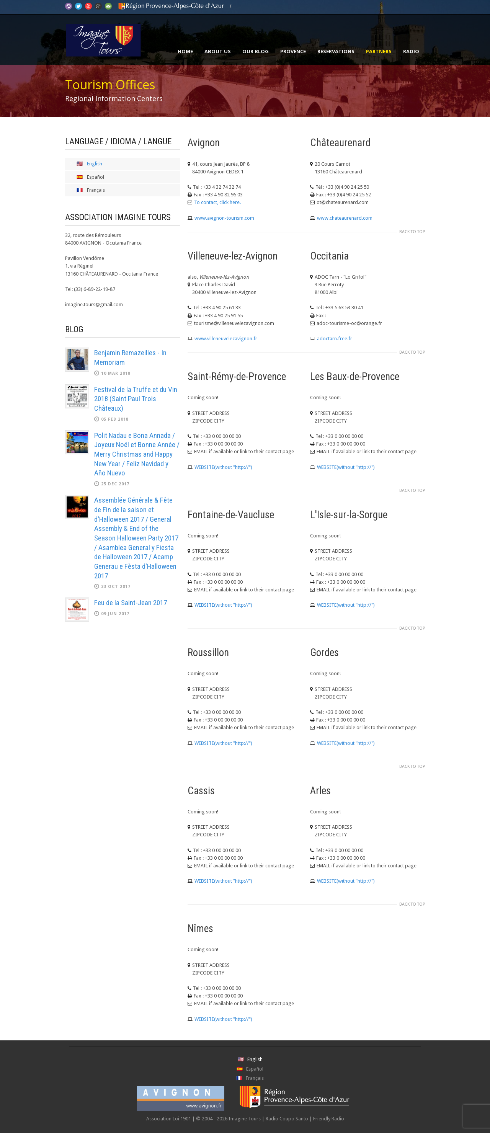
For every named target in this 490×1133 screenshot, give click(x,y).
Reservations (335, 51)
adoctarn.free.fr (334, 338)
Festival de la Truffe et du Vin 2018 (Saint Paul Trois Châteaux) (135, 399)
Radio (411, 51)
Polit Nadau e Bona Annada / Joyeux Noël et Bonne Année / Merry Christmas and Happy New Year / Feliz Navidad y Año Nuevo (137, 454)
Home (185, 51)
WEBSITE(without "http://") (223, 467)
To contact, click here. (217, 202)
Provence (293, 51)
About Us (217, 51)
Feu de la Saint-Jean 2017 (130, 602)
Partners (379, 51)
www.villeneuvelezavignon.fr (225, 338)
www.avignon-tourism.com (224, 218)
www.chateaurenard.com (344, 218)
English (94, 164)
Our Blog (255, 51)
